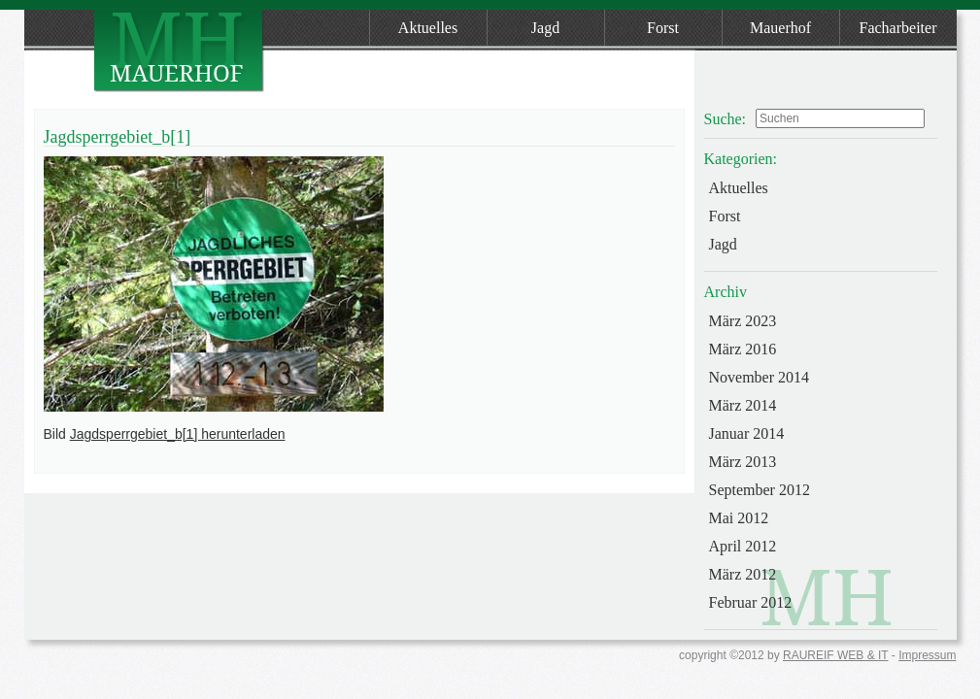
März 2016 (743, 349)
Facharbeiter (898, 27)
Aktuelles (427, 27)
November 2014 (759, 377)
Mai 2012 (739, 518)
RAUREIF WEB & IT (835, 655)
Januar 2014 (747, 433)
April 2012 (743, 546)
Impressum (927, 655)
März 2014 (743, 405)
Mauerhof (780, 27)
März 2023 (743, 321)
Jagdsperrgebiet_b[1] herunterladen (178, 434)
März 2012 (743, 574)
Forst (663, 27)
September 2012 (759, 490)
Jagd (545, 27)
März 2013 (743, 461)
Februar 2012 (751, 602)
